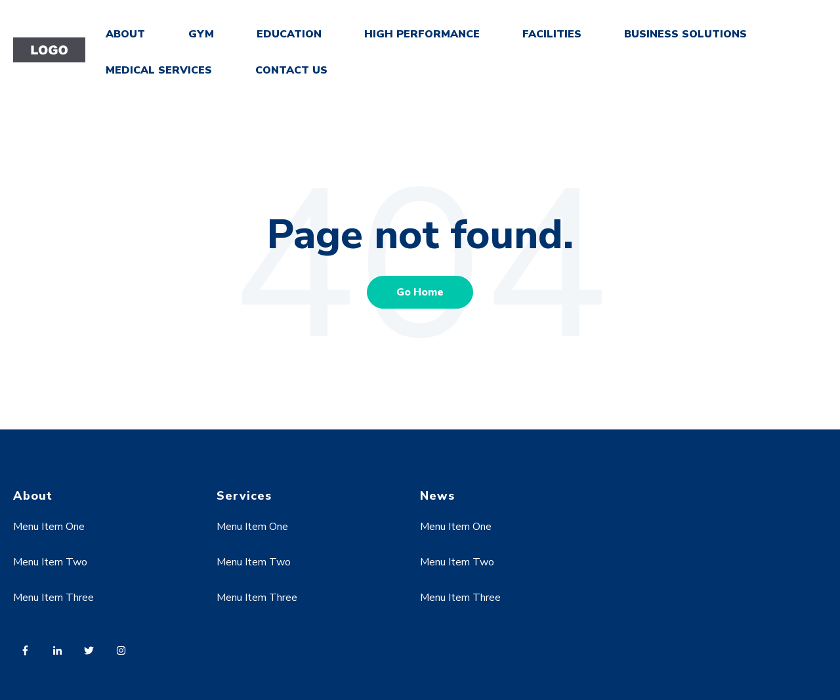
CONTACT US (291, 70)
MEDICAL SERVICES (159, 70)
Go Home (420, 292)
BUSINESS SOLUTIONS (685, 34)
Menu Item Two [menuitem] (50, 562)
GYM (201, 34)
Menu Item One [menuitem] (49, 526)
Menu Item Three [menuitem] (53, 597)
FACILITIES (551, 34)
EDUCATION (289, 34)
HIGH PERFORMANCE (422, 34)
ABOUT (125, 34)
